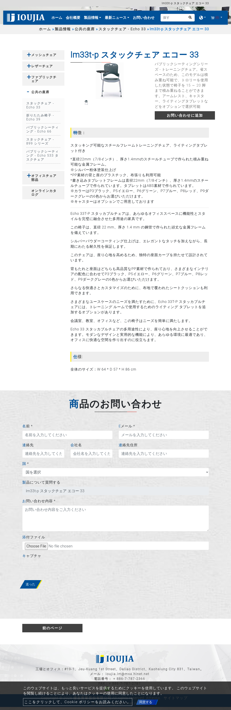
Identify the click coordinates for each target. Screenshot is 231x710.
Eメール (127, 426)
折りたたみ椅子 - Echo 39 (40, 117)
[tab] (43, 55)
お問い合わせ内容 (39, 501)
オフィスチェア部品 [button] (44, 177)
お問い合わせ (144, 17)
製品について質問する (41, 482)
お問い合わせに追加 (185, 115)
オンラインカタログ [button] (44, 193)
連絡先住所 (128, 445)
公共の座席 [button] (40, 92)
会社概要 (73, 17)
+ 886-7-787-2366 (129, 679)
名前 (27, 426)
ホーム (57, 17)
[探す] (178, 17)
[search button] (188, 19)
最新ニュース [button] (116, 17)
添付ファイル (33, 537)
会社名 (76, 445)
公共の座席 (85, 29)
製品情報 (63, 29)
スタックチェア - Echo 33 (122, 29)
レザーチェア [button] (42, 66)
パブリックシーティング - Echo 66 (42, 129)
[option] (109, 80)
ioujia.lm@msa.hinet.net (127, 674)
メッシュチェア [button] (44, 55)
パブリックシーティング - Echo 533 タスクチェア (42, 155)
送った (30, 584)
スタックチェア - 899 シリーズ (40, 141)
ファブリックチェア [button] (44, 79)
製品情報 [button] (91, 17)
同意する (145, 702)
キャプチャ (31, 556)
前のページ (52, 628)
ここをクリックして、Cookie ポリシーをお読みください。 (77, 702)
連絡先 (28, 445)
